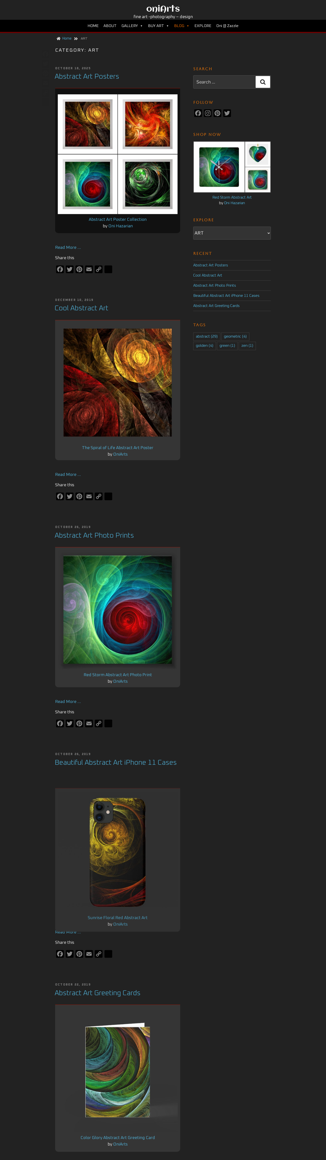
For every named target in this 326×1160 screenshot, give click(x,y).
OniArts (120, 455)
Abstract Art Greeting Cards (216, 306)
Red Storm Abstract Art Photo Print (118, 676)
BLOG (182, 26)
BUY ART (158, 26)
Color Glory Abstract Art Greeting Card (118, 1140)
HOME (93, 26)
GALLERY (132, 26)
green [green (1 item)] (227, 345)
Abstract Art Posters (87, 76)
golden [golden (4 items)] (204, 345)
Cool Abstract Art (81, 308)
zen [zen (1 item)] (247, 345)
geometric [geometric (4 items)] (235, 336)
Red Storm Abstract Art (232, 197)
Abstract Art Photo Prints (94, 536)
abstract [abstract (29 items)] (207, 336)
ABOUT (110, 26)
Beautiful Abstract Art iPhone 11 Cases (116, 764)
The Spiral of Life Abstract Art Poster (117, 449)
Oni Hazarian (120, 226)
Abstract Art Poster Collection (118, 220)
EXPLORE (202, 26)
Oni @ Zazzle (227, 26)
